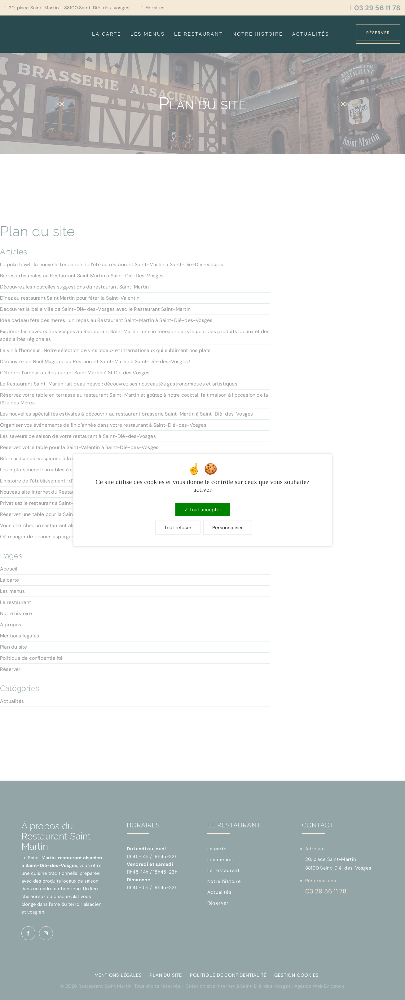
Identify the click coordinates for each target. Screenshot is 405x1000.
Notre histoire (257, 34)
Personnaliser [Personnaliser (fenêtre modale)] (227, 527)
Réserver (378, 32)
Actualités (310, 34)
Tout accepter (202, 509)
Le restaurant (198, 34)
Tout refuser (177, 527)
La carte (106, 34)
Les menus (147, 34)
